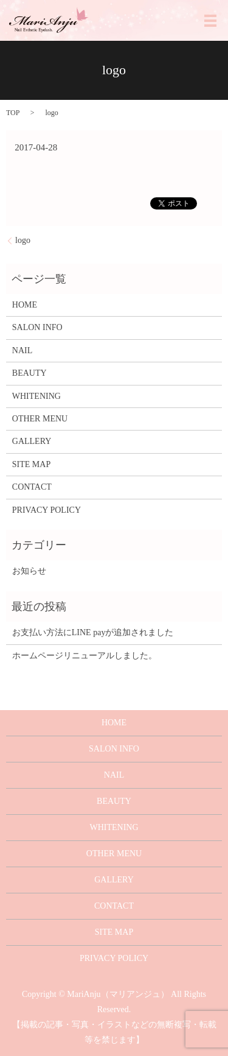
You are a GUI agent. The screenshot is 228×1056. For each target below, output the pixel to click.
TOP (12, 112)
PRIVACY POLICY (46, 510)
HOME (24, 304)
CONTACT (32, 486)
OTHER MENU (39, 418)
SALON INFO (37, 327)
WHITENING (36, 396)
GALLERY (32, 441)
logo (22, 240)
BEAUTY (29, 373)
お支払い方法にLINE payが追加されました (93, 632)
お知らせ (29, 571)
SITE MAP (31, 464)
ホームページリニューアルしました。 (84, 655)
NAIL (22, 350)
